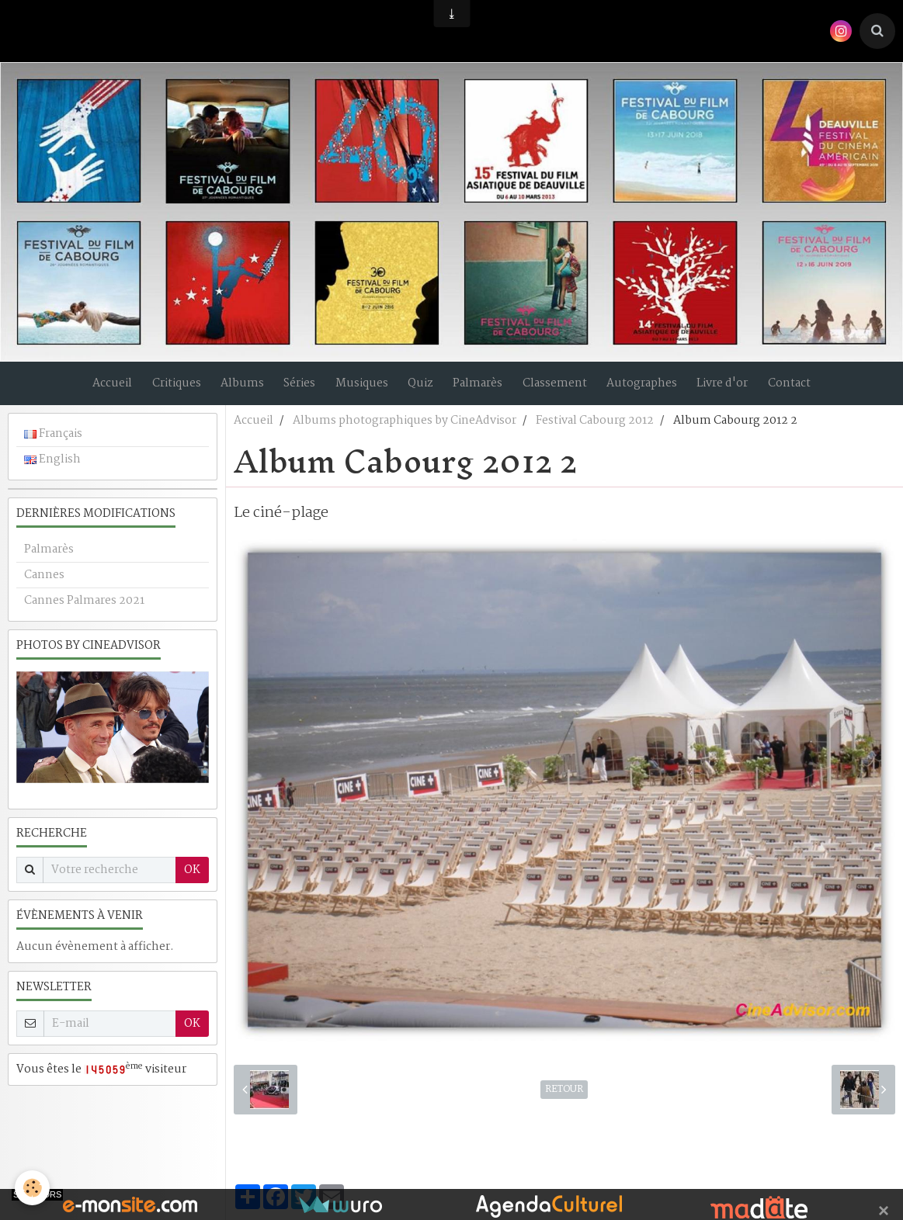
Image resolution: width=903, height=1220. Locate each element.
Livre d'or (736, 389)
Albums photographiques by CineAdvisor (404, 431)
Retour (564, 1100)
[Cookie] (33, 1187)
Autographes (652, 389)
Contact (807, 389)
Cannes (44, 586)
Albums (231, 389)
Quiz (420, 389)
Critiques (161, 389)
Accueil (94, 389)
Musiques (358, 389)
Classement (562, 389)
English (52, 470)
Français (53, 444)
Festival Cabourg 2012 (595, 431)
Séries (292, 389)
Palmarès (481, 389)
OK (192, 881)
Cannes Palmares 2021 (84, 611)
